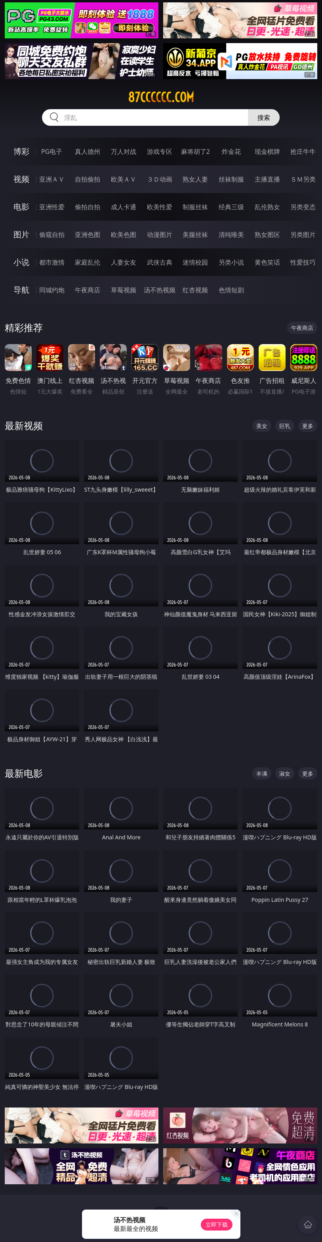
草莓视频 (123, 290)
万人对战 (123, 151)
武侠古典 (159, 262)
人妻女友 (123, 262)
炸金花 (231, 151)
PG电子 (51, 151)
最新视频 (24, 425)
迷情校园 (195, 262)
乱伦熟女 (267, 207)
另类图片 (303, 234)
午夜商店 (87, 290)
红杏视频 (195, 290)
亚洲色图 (87, 234)
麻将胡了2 (195, 151)
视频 (21, 179)
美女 (261, 426)
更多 (307, 426)
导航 (21, 289)
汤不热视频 (159, 290)
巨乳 (284, 426)
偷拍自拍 (87, 207)
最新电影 (24, 773)
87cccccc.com (161, 97)
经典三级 (231, 207)
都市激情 (52, 262)
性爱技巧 (303, 262)
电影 (21, 206)
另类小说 (231, 262)
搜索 (263, 117)
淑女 (284, 773)
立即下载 (217, 1224)
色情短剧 (231, 290)
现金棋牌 (267, 151)
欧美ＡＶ (123, 179)
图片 (21, 234)
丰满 (261, 773)
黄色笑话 (267, 262)
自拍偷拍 (87, 179)
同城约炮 (52, 290)
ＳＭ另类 (303, 179)
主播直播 (267, 179)
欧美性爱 (159, 207)
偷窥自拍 (52, 234)
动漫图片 (159, 234)
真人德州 (87, 151)
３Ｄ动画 (159, 179)
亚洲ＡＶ (52, 179)
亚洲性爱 (52, 207)
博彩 (21, 151)
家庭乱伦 (87, 262)
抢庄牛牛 (303, 151)
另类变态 (303, 207)
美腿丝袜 (195, 234)
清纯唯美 (231, 234)
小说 (21, 262)
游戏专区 (159, 151)
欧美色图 (123, 234)
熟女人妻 (195, 179)
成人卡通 (123, 207)
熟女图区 (267, 234)
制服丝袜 (195, 207)
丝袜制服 (231, 179)
